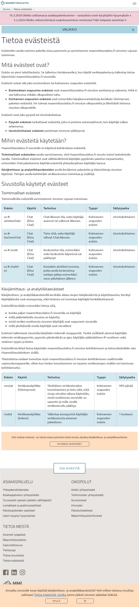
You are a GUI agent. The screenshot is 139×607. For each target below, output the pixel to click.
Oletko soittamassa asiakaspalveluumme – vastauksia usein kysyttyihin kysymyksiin (76, 15)
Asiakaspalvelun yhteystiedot (21, 495)
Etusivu (6, 9)
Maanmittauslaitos (14, 540)
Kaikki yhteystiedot (83, 490)
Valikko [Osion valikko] (69, 29)
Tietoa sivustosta (13, 555)
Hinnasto (77, 505)
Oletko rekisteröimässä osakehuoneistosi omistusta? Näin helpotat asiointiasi (75, 20)
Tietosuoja (9, 550)
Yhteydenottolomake (16, 490)
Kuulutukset (79, 500)
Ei (85, 601)
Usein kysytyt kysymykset (19, 515)
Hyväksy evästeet (69, 444)
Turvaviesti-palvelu (15, 500)
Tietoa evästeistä (13, 560)
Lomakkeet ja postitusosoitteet (22, 505)
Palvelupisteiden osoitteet (19, 510)
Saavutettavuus (13, 545)
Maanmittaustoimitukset (86, 515)
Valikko (134, 3)
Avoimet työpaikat (14, 534)
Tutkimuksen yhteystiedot (87, 495)
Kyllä (56, 601)
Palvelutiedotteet (82, 510)
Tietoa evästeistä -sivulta (50, 594)
